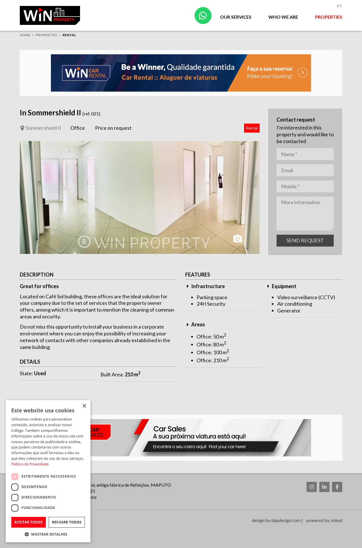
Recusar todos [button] (66, 522)
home (25, 35)
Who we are (283, 17)
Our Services (235, 17)
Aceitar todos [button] (28, 522)
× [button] (84, 406)
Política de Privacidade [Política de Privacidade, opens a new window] (30, 464)
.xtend (336, 520)
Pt (339, 6)
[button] (48, 534)
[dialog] (48, 471)
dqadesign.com (286, 520)
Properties (328, 17)
